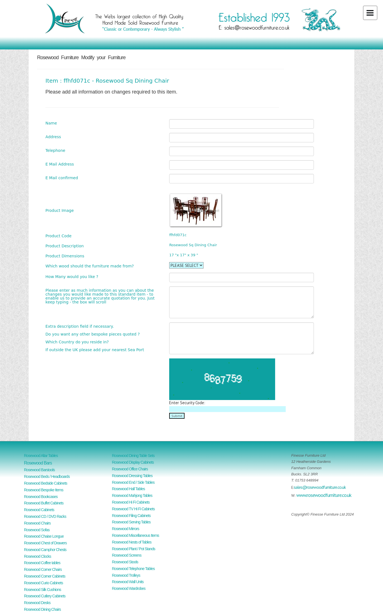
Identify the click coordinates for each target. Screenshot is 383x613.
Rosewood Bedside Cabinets (45, 483)
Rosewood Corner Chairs (43, 569)
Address (53, 137)
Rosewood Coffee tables (42, 563)
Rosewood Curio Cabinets (43, 583)
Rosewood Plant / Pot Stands (133, 549)
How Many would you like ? (71, 276)
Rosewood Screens (126, 555)
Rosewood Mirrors (125, 528)
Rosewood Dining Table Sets (133, 455)
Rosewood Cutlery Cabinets (45, 596)
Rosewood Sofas (37, 530)
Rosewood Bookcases (41, 496)
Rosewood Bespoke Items (43, 490)
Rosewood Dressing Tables (132, 475)
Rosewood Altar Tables (41, 455)
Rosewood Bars (38, 463)
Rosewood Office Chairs (130, 469)
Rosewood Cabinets (39, 509)
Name (51, 123)
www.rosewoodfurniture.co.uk (323, 495)
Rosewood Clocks (37, 556)
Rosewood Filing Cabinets (131, 515)
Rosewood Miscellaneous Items (135, 535)
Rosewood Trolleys (126, 575)
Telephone (55, 150)
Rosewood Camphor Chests (45, 549)
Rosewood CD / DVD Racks (45, 516)
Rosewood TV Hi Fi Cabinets (133, 509)
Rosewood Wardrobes (129, 588)
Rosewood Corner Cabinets (44, 576)
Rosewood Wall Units (128, 582)
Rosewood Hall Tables (128, 489)
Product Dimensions (64, 256)
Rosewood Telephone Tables (133, 568)
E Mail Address (59, 164)
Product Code (58, 236)
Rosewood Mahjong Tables (132, 495)
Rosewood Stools (125, 562)
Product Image (59, 210)
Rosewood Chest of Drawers (45, 543)
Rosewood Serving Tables (131, 522)
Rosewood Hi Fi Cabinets (131, 502)
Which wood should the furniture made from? (89, 266)
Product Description (64, 246)
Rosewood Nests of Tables (132, 542)
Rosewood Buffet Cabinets (44, 503)
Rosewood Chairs (37, 523)
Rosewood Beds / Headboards (47, 476)
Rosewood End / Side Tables (133, 482)
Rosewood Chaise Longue (44, 536)
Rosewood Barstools (39, 470)
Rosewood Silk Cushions (42, 589)
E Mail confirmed (61, 178)
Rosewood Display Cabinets (133, 462)
